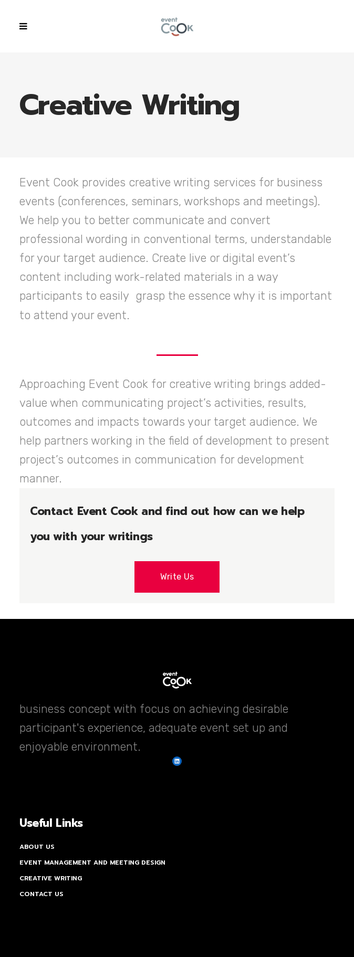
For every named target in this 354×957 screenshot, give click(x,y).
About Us (37, 846)
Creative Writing (50, 878)
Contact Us (41, 894)
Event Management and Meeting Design (92, 862)
